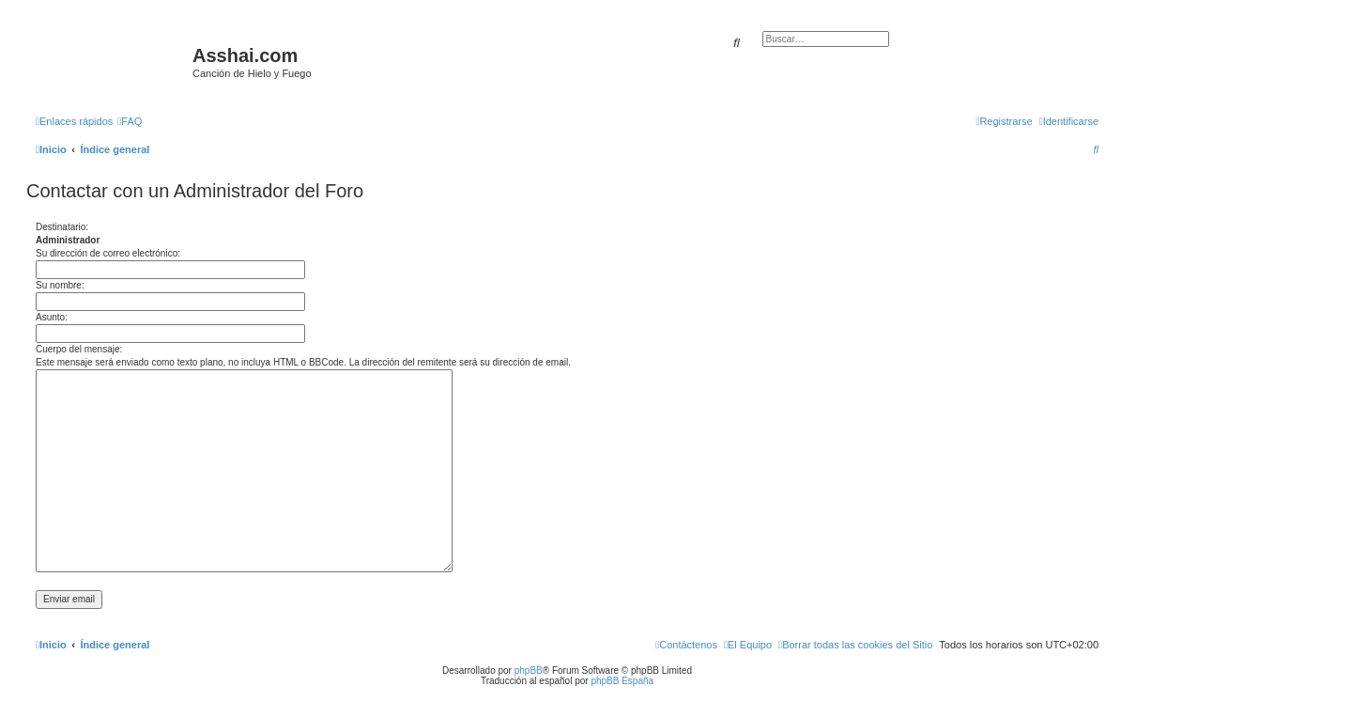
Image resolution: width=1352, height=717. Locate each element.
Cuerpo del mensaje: (79, 349)
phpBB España (622, 681)
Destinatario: (62, 227)
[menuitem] (129, 121)
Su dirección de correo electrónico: (108, 253)
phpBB (529, 670)
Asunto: (52, 317)
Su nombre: (60, 285)
